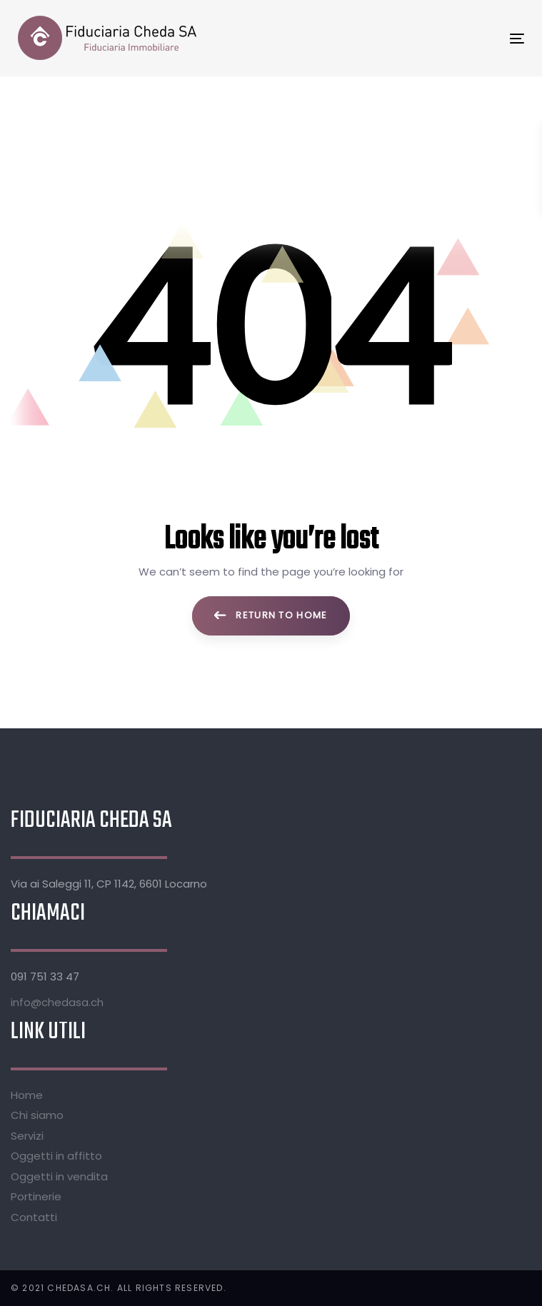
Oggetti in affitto (56, 1155)
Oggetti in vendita (59, 1176)
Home (27, 1095)
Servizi (27, 1135)
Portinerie (36, 1196)
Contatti (34, 1217)
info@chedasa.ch (57, 1002)
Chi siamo (37, 1114)
